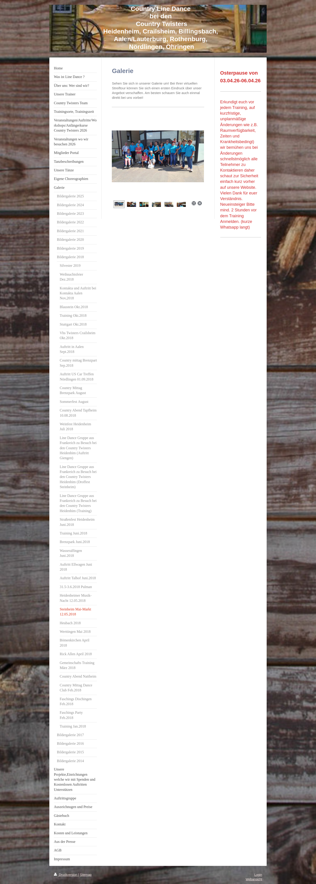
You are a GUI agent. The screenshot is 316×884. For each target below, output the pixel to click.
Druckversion (66, 875)
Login (258, 875)
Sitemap (85, 875)
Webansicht (254, 879)
